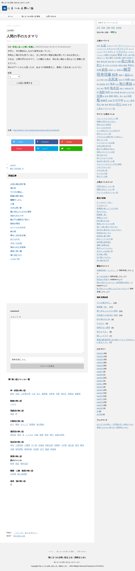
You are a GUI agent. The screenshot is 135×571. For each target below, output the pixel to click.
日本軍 (13, 474)
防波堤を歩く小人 (104, 233)
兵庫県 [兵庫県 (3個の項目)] (123, 58)
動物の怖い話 (16, 401)
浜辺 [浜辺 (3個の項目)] (116, 84)
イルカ (13, 404)
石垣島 (36, 449)
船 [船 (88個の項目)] (98, 100)
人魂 (12, 204)
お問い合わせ (51, 16)
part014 (100, 390)
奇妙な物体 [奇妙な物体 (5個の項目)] (122, 65)
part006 (100, 369)
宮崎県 (57, 445)
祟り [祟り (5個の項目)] (121, 96)
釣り (12, 424)
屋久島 (71, 445)
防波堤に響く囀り (104, 236)
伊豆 (12, 445)
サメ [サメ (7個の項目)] (121, 46)
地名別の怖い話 (17, 442)
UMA (17, 394)
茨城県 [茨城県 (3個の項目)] (110, 101)
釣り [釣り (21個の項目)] (119, 104)
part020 (100, 408)
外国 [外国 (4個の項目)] (119, 62)
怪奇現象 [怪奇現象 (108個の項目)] (104, 74)
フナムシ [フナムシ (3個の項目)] (100, 55)
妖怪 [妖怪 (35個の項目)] (105, 69)
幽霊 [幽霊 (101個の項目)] (127, 69)
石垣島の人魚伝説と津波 (107, 315)
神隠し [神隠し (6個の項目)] (116, 96)
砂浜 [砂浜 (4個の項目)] (106, 96)
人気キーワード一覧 (106, 108)
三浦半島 (19, 445)
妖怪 (12, 394)
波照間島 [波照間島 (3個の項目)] (102, 84)
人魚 (33, 394)
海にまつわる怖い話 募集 (30, 16)
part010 (100, 381)
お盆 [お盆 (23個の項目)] (103, 45)
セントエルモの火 (18, 227)
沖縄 (12, 449)
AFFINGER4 (99, 566)
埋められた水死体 (18, 247)
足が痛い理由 (102, 254)
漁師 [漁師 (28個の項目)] (102, 92)
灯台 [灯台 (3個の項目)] (132, 92)
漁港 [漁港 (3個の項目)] (112, 92)
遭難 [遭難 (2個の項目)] (102, 104)
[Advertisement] (29, 107)
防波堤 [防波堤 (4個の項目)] (124, 105)
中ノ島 (34, 445)
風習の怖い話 (16, 456)
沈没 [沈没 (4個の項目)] (120, 80)
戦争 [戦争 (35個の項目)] (115, 74)
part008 (100, 375)
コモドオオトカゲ (104, 167)
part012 (100, 387)
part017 (100, 399)
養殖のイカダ (102, 218)
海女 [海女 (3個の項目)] (102, 88)
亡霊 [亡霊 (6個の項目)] (125, 55)
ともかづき (15, 259)
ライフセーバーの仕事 (106, 143)
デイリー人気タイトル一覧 (107, 192)
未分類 (99, 414)
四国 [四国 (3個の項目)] (109, 62)
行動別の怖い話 (17, 421)
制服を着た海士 (17, 196)
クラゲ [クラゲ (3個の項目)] (115, 46)
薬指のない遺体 (103, 327)
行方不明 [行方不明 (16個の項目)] (118, 100)
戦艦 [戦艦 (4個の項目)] (120, 75)
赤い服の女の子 (103, 260)
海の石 (13, 188)
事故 (17, 424)
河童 (58, 394)
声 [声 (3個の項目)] (116, 62)
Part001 (100, 353)
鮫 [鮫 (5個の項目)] (131, 105)
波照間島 (19, 449)
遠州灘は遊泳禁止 (104, 242)
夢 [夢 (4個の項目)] (103, 65)
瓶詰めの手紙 (102, 279)
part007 (100, 372)
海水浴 (13, 435)
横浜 (82, 445)
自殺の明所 (59, 435)
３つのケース (102, 205)
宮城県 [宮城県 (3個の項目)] (110, 70)
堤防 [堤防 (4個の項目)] (113, 62)
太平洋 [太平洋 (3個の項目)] (107, 65)
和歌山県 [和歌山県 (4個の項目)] (104, 62)
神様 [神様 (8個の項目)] (111, 96)
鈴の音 (13, 231)
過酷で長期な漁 (103, 245)
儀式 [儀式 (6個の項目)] (111, 58)
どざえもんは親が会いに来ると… (110, 137)
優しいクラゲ (102, 336)
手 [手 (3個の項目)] (123, 75)
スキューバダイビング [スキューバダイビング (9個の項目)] (117, 48)
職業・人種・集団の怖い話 (21, 471)
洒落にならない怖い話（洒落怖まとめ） (113, 427)
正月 (98, 28)
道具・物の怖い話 (18, 481)
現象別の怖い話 (17, 411)
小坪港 (64, 445)
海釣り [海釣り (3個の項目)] (122, 88)
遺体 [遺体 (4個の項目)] (106, 105)
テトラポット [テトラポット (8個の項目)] (109, 51)
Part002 (100, 356)
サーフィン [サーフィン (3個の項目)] (127, 46)
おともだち (15, 239)
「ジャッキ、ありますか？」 (25, 533)
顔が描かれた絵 (103, 221)
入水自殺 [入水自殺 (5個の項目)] (117, 58)
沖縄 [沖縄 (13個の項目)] (127, 79)
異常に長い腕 (16, 251)
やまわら (100, 323)
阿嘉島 (53, 449)
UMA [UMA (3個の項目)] (98, 46)
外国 (36, 435)
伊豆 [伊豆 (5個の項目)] (133, 55)
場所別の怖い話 (17, 431)
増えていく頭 (102, 140)
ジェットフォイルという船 (107, 118)
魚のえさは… (102, 212)
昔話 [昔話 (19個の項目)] (127, 74)
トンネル (29, 435)
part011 (100, 384)
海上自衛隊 (22, 474)
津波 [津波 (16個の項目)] (112, 84)
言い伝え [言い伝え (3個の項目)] (127, 101)
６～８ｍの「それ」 (105, 202)
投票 (10, 73)
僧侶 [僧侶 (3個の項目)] (107, 58)
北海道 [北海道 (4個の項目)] (128, 58)
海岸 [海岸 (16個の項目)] (106, 88)
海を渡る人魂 (19, 536)
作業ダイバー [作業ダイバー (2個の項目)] (101, 58)
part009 (100, 378)
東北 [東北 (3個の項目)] (131, 75)
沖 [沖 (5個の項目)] (123, 80)
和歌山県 (49, 445)
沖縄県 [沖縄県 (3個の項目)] (132, 80)
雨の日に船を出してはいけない (109, 230)
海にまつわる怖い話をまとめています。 (67, 562)
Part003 (100, 359)
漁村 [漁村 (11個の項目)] (107, 92)
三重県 (27, 445)
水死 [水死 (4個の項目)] (106, 80)
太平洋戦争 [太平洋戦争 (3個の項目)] (114, 65)
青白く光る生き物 (18, 235)
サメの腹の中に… (104, 303)
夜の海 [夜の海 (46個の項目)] (126, 61)
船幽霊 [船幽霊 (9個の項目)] (104, 100)
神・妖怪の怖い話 (18, 390)
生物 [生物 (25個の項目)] (99, 95)
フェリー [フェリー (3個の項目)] (131, 52)
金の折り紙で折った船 (106, 161)
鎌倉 (47, 449)
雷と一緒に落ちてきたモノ (107, 227)
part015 (100, 393)
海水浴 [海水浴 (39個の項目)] (114, 88)
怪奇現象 (17, 169)
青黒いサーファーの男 (106, 152)
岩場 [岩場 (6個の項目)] (119, 70)
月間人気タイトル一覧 (106, 186)
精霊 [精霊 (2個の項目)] (125, 96)
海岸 (19, 435)
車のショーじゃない (105, 248)
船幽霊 (78, 394)
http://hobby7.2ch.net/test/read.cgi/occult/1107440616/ (36, 130)
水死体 (52, 394)
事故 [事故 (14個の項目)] (119, 54)
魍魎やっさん (16, 200)
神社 (52, 435)
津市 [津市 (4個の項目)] (107, 84)
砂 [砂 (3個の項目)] (103, 96)
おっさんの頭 (102, 173)
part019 (100, 405)
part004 (100, 363)
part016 (100, 396)
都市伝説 (24, 463)
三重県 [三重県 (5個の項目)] (106, 55)
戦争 (12, 463)
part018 (100, 402)
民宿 (46, 435)
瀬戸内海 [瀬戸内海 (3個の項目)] (123, 92)
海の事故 (40, 424)
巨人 (39, 394)
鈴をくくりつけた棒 (105, 239)
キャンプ (24, 424)
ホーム (10, 16)
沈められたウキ (17, 216)
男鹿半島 (28, 449)
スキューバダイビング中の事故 (109, 164)
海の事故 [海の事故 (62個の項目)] (125, 84)
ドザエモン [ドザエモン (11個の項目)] (122, 51)
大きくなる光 (16, 243)
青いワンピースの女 (105, 158)
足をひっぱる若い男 (105, 251)
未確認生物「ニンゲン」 (106, 270)
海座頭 (71, 394)
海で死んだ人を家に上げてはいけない (112, 289)
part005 (13, 165)
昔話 (17, 463)
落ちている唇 (102, 176)
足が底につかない (104, 257)
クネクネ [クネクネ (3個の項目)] (110, 46)
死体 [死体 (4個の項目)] (102, 80)
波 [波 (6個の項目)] (98, 84)
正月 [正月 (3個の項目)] (98, 80)
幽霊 (11, 169)
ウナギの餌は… (17, 192)
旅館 (41, 435)
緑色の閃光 (15, 223)
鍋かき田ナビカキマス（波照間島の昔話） (114, 282)
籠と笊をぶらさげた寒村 (20, 212)
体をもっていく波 (104, 134)
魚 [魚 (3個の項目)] (128, 105)
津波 (12, 414)
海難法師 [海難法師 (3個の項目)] (128, 88)
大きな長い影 (16, 208)
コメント (15, 317)
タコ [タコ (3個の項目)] (130, 49)
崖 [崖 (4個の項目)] (122, 70)
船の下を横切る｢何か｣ (19, 220)
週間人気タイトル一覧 (106, 189)
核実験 (32, 424)
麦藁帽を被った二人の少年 (107, 208)
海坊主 (64, 394)
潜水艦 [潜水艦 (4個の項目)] (116, 92)
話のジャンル (16, 460)
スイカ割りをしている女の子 (108, 131)
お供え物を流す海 (18, 184)
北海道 (41, 445)
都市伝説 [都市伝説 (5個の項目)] (112, 105)
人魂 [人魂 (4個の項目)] (129, 55)
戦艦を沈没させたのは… (106, 121)
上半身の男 (25, 394)
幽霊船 (45, 394)
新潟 (77, 445)
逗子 (42, 449)
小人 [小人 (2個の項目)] (114, 70)
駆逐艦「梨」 (102, 215)
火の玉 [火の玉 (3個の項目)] (128, 92)
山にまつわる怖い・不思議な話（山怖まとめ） (115, 424)
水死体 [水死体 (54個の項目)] (113, 79)
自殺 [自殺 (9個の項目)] (129, 96)
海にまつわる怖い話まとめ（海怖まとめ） (67, 557)
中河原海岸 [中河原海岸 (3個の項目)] (113, 55)
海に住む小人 (16, 255)
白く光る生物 (102, 276)
